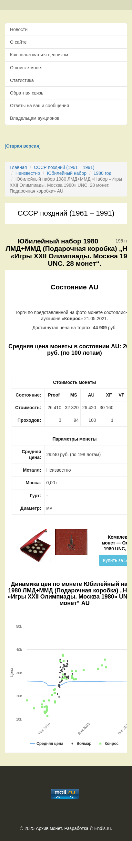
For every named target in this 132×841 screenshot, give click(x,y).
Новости (18, 29)
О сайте (18, 42)
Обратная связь (26, 92)
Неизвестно (27, 173)
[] (22, 146)
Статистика (22, 80)
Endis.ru (102, 828)
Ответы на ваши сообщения (39, 105)
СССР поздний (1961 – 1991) (64, 167)
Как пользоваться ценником (39, 54)
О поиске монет (26, 67)
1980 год (102, 173)
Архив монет (49, 828)
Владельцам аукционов (34, 118)
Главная (18, 167)
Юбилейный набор (66, 173)
